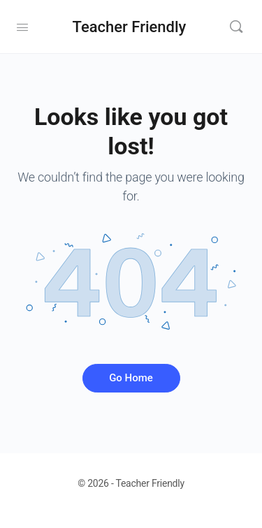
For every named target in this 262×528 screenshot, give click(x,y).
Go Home (131, 378)
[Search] (236, 26)
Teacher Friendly (130, 27)
